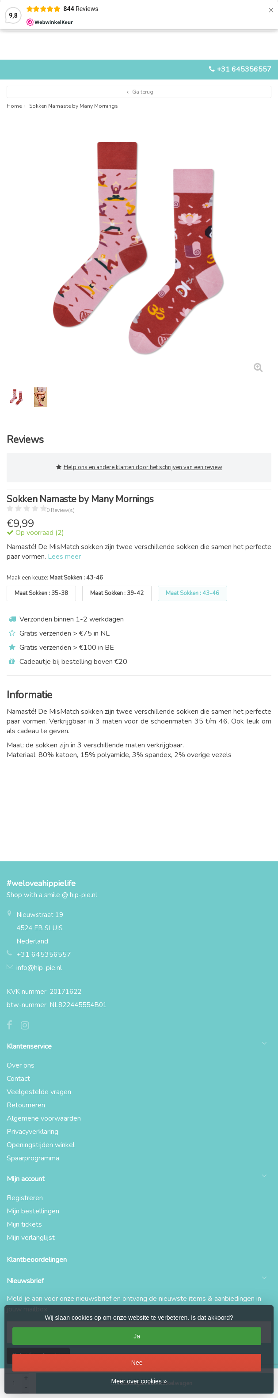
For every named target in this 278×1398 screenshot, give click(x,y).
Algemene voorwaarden (44, 1118)
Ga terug (139, 91)
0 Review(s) (60, 510)
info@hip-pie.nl (39, 968)
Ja (136, 1336)
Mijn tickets (24, 1224)
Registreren (25, 1198)
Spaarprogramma (33, 1158)
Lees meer (64, 556)
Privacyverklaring (32, 1132)
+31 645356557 (244, 69)
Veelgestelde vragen (39, 1092)
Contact (18, 1079)
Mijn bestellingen (33, 1211)
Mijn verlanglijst (31, 1238)
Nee (137, 1362)
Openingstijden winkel (41, 1145)
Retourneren (26, 1105)
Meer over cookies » (139, 1381)
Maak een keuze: (55, 578)
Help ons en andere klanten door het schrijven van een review (139, 467)
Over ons (20, 1065)
